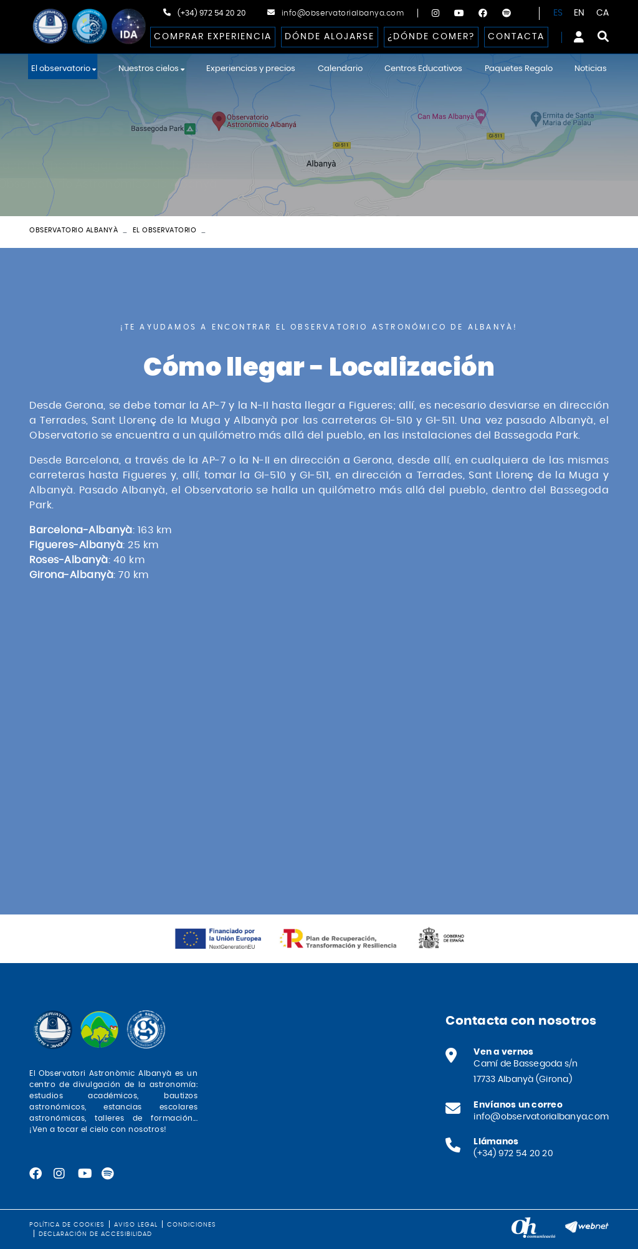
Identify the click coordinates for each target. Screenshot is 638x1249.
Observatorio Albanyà (73, 230)
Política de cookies (67, 1225)
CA (602, 13)
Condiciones (191, 1225)
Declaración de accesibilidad (95, 1234)
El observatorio (165, 230)
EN (579, 13)
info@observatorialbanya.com (343, 13)
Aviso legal (136, 1225)
